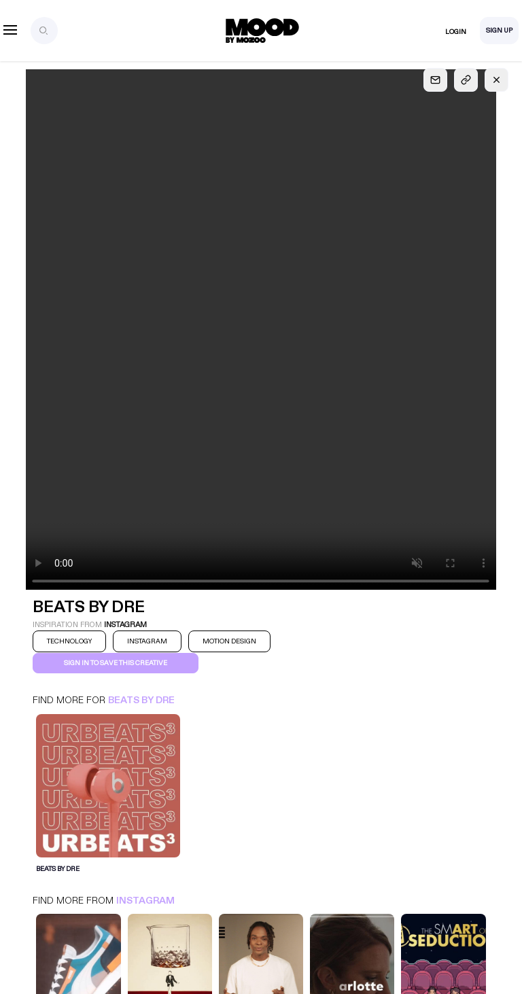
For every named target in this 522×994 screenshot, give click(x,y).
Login (455, 32)
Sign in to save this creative (115, 663)
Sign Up (499, 30)
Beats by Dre (141, 700)
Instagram (145, 900)
